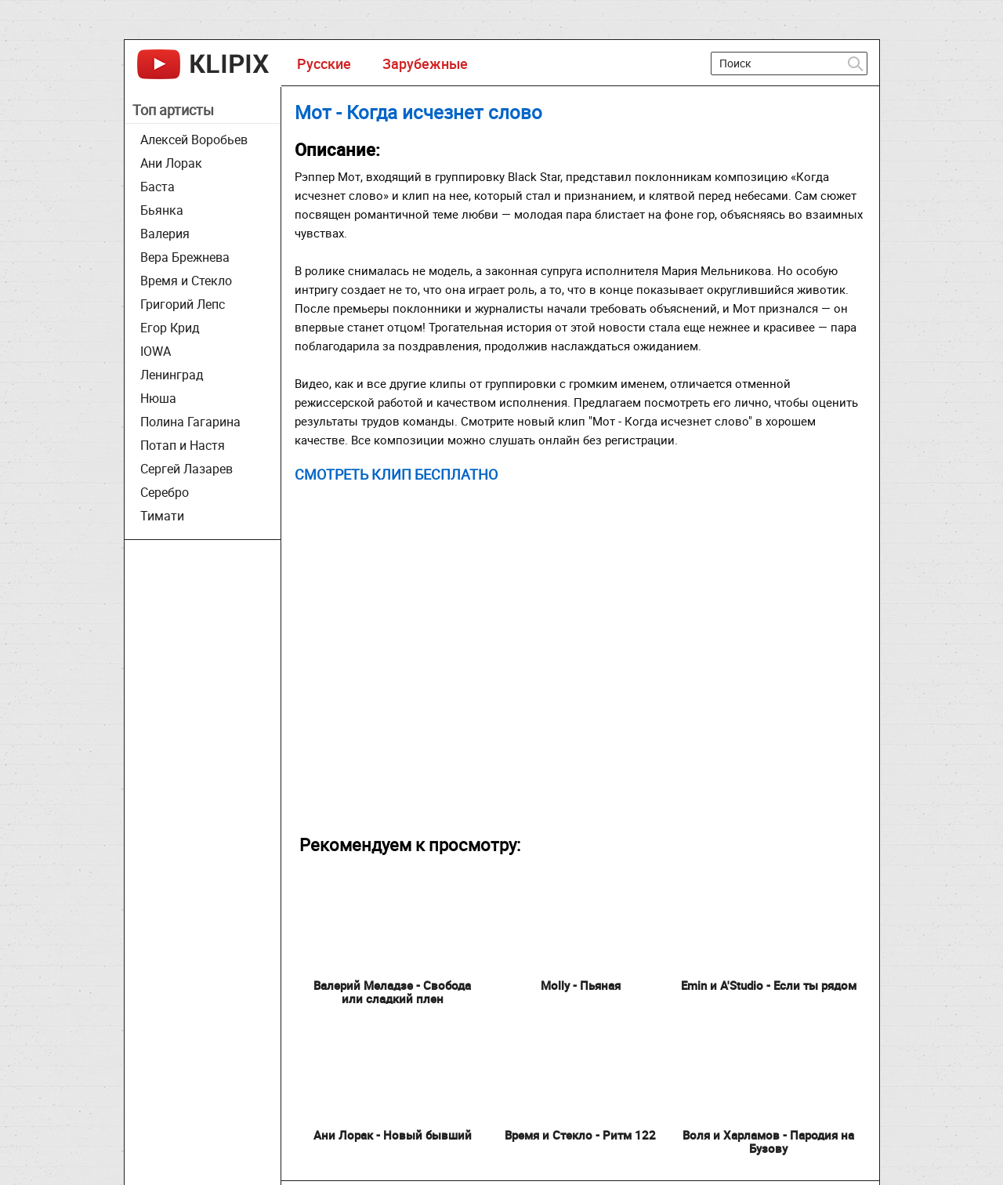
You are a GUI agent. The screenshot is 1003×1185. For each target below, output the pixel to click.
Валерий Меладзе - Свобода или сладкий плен (392, 991)
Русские (324, 63)
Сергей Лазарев (186, 468)
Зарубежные (425, 63)
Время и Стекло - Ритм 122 (580, 1135)
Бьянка (161, 210)
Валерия (165, 233)
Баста (157, 186)
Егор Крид (170, 327)
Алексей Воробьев (194, 139)
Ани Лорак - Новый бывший (392, 1135)
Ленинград (172, 374)
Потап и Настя (182, 445)
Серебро (164, 492)
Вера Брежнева (185, 257)
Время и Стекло (186, 280)
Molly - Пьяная (581, 985)
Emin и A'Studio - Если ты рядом (768, 985)
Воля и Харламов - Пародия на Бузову (768, 1141)
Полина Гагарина (190, 421)
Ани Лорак (171, 163)
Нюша (158, 398)
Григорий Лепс (182, 304)
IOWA (155, 351)
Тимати (162, 515)
